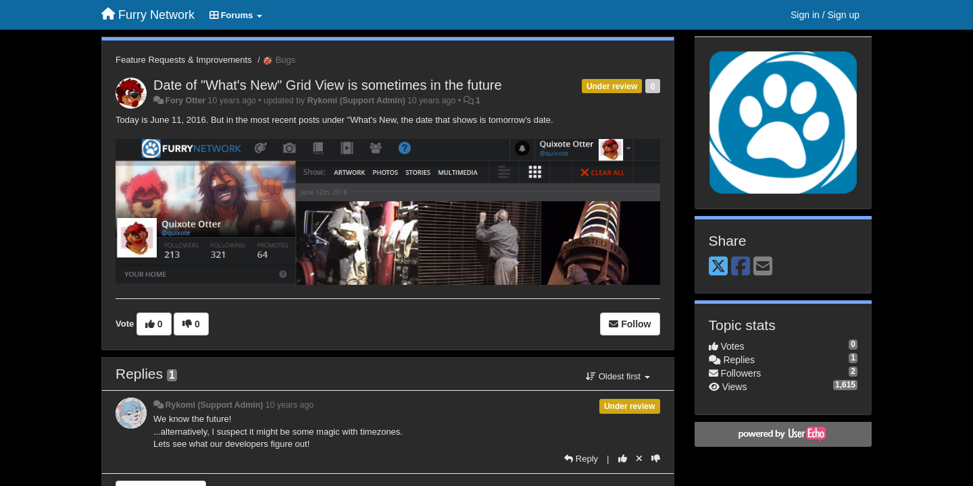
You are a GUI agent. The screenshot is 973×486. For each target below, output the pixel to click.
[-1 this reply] (655, 459)
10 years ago (290, 405)
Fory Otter (185, 100)
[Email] (762, 267)
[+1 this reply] (622, 459)
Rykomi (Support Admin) (356, 100)
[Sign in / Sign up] (825, 14)
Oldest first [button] (617, 376)
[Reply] (581, 459)
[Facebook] (740, 267)
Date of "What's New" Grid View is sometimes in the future (327, 85)
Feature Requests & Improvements (184, 60)
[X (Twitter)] (718, 267)
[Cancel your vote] (639, 459)
